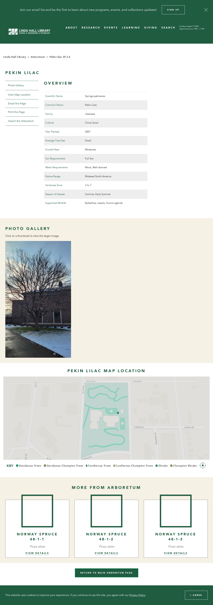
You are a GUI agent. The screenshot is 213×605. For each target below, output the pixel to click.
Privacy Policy (137, 595)
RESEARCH (91, 27)
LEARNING (131, 27)
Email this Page (17, 103)
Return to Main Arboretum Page (106, 573)
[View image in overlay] (38, 299)
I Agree (196, 595)
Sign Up (173, 9)
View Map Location (19, 95)
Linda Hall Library (14, 57)
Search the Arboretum (21, 121)
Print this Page (16, 112)
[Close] (206, 9)
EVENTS (111, 27)
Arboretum (38, 57)
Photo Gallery (16, 85)
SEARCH (168, 27)
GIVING (150, 27)
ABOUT (72, 27)
